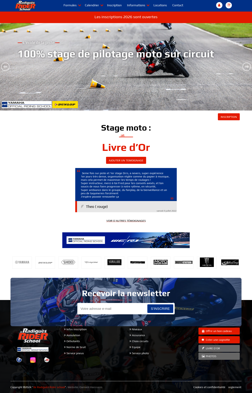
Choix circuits (140, 341)
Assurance (138, 335)
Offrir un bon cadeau (216, 331)
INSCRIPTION (229, 117)
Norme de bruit (76, 347)
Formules (70, 5)
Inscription (114, 5)
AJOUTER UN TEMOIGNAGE (126, 160)
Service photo (140, 353)
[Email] (112, 308)
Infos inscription (76, 329)
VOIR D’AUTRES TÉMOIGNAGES (126, 220)
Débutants (73, 341)
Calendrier (92, 5)
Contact (177, 5)
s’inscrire (160, 308)
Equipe (136, 347)
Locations (160, 5)
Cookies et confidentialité (209, 387)
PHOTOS (208, 356)
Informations (136, 5)
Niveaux (137, 329)
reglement (234, 387)
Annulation (73, 335)
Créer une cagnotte (215, 339)
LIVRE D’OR (210, 348)
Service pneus (75, 353)
